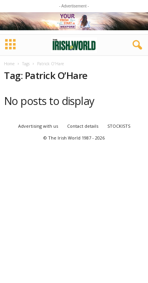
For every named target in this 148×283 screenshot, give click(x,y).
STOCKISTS (118, 126)
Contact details (82, 126)
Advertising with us (38, 126)
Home (9, 63)
